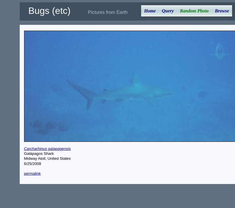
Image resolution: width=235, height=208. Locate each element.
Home (150, 10)
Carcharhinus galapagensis (47, 148)
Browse (222, 10)
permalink (32, 173)
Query (168, 10)
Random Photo (194, 10)
